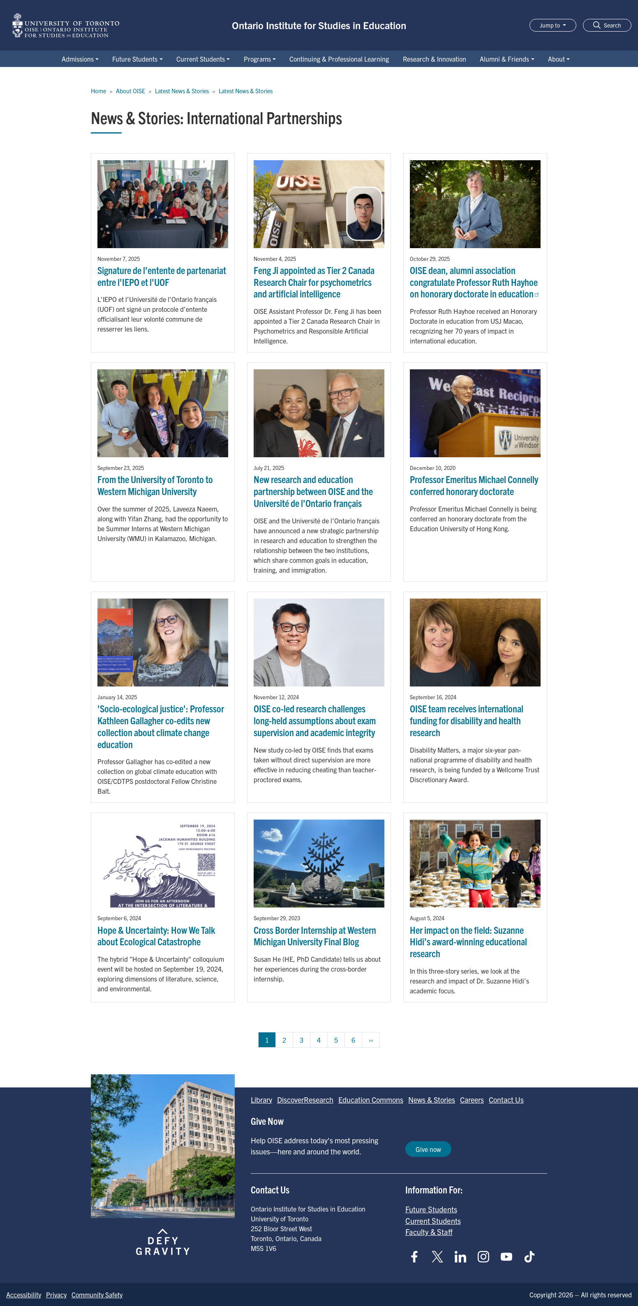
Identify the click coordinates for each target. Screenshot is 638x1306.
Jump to (550, 25)
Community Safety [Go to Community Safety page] (97, 1294)
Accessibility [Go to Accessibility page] (23, 1294)
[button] (607, 25)
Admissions (78, 59)
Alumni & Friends (504, 59)
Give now (428, 1149)
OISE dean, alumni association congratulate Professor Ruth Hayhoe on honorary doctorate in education (475, 282)
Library (261, 1099)
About (556, 59)
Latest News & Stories (182, 90)
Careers (472, 1099)
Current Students (200, 59)
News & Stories (431, 1099)
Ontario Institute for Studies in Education (319, 25)
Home (98, 90)
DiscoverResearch (305, 1099)
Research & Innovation (434, 59)
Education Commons (370, 1099)
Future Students (134, 59)
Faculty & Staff (429, 1232)
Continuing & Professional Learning (339, 59)
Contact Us (506, 1099)
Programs (257, 59)
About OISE (130, 90)
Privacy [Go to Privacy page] (56, 1294)
